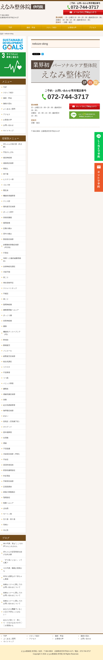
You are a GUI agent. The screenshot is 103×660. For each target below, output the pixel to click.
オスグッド (7, 427)
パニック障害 (8, 383)
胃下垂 (5, 174)
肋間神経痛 (7, 304)
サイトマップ (8, 131)
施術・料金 (31, 27)
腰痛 (5, 326)
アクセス (92, 27)
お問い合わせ (8, 125)
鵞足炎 (5, 190)
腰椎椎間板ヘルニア (11, 310)
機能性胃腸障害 (9, 196)
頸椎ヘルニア (8, 503)
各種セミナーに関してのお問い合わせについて (12, 586)
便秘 (5, 443)
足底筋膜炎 (7, 487)
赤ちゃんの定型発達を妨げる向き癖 (12, 553)
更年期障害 (8, 432)
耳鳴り (5, 525)
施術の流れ (7, 103)
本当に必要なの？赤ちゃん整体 (12, 577)
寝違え (5, 168)
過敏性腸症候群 (9, 394)
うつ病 (5, 378)
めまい (5, 416)
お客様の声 (72, 27)
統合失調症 (8, 362)
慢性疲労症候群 (9, 206)
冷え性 (6, 530)
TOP (10, 27)
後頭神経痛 (7, 158)
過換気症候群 (8, 163)
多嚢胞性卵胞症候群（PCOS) (11, 246)
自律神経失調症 (9, 266)
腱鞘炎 (5, 389)
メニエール (8, 351)
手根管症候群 (8, 481)
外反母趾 (6, 476)
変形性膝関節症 (9, 470)
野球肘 (5, 340)
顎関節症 (6, 497)
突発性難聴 (7, 217)
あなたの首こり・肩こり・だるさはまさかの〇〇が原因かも (12, 622)
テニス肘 (6, 201)
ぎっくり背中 (8, 212)
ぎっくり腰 (7, 315)
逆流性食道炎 (8, 465)
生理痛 (6, 438)
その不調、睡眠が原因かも (12, 569)
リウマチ (6, 367)
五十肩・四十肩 (9, 519)
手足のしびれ (8, 152)
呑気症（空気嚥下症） (11, 421)
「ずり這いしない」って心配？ (12, 561)
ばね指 (5, 508)
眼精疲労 (6, 345)
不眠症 (5, 293)
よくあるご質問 (9, 109)
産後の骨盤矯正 (9, 492)
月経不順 (6, 272)
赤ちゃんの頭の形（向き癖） (12, 145)
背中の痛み (7, 234)
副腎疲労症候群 (9, 356)
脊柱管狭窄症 (8, 283)
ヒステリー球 (8, 179)
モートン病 (7, 514)
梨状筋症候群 (8, 239)
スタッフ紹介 (51, 27)
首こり (5, 277)
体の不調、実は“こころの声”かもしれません (13, 545)
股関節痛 (6, 223)
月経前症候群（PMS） (12, 454)
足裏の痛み (7, 228)
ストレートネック (10, 288)
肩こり (5, 299)
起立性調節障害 (9, 405)
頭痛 (5, 400)
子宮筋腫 (7, 449)
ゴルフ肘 (6, 185)
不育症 (5, 253)
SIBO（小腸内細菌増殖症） (12, 259)
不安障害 (7, 372)
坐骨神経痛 (7, 321)
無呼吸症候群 (8, 410)
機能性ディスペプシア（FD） (11, 333)
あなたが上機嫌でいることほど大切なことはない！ (12, 611)
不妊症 (6, 459)
